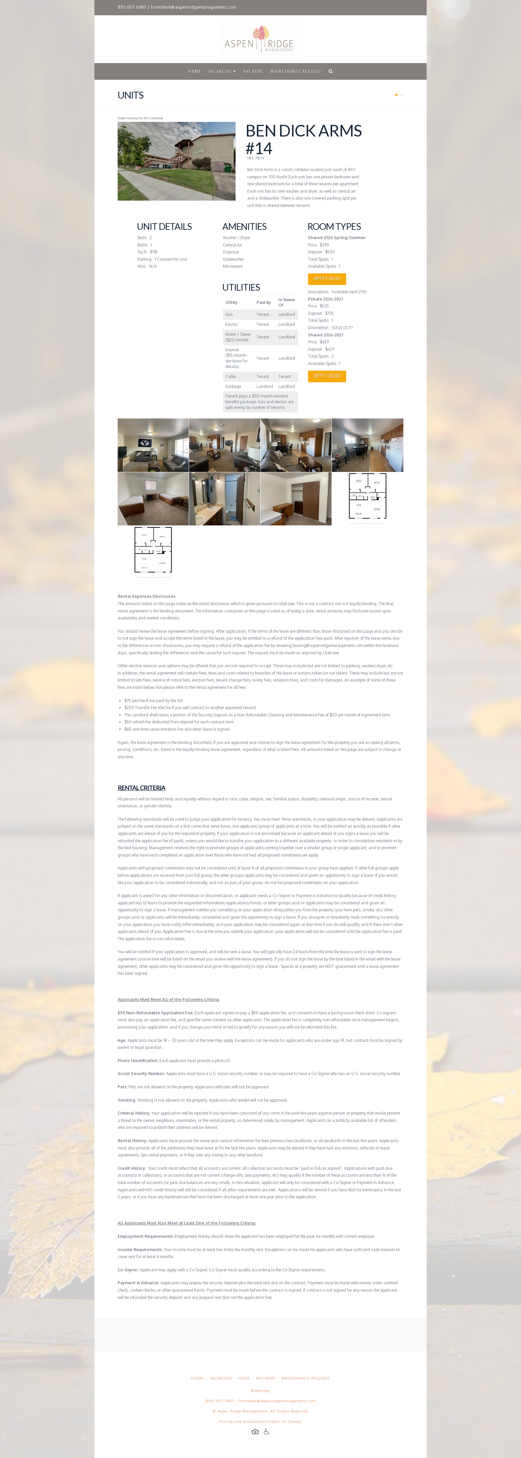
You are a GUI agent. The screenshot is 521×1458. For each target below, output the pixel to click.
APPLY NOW (327, 278)
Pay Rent (265, 1378)
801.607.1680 (132, 7)
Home (197, 1378)
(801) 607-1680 (219, 1401)
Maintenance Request (305, 1378)
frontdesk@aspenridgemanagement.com (193, 7)
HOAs (244, 1378)
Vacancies (221, 1378)
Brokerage (260, 1390)
